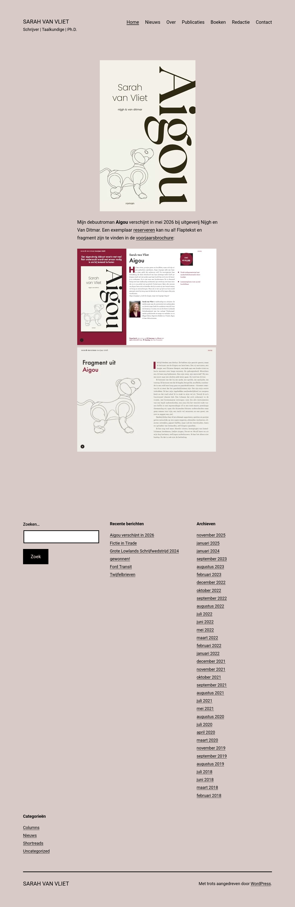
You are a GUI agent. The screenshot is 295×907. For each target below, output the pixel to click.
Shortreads (33, 843)
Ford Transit (121, 566)
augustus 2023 (210, 566)
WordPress (261, 883)
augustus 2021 (210, 692)
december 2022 (211, 582)
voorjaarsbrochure (154, 238)
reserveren (144, 230)
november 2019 (211, 748)
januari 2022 (208, 653)
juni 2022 (205, 621)
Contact (264, 22)
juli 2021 (204, 700)
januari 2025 (208, 543)
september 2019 (212, 756)
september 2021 (212, 685)
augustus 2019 (210, 763)
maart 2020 (207, 740)
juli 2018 (204, 771)
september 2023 (212, 558)
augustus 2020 (210, 716)
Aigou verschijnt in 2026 (132, 535)
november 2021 (211, 669)
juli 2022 (204, 614)
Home (133, 22)
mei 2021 (205, 708)
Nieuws (152, 22)
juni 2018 (205, 779)
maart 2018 (207, 787)
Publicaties (193, 22)
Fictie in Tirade (123, 543)
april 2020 (206, 732)
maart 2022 (207, 637)
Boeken (218, 22)
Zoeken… (31, 524)
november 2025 (211, 535)
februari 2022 (209, 645)
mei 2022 (205, 629)
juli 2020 (204, 724)
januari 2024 (208, 551)
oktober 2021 (209, 677)
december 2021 (211, 661)
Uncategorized (36, 851)
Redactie (241, 22)
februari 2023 (209, 574)
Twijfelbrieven (123, 574)
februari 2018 (209, 795)
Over (171, 22)
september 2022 (212, 598)
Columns (31, 827)
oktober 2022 (209, 590)
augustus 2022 (210, 606)
